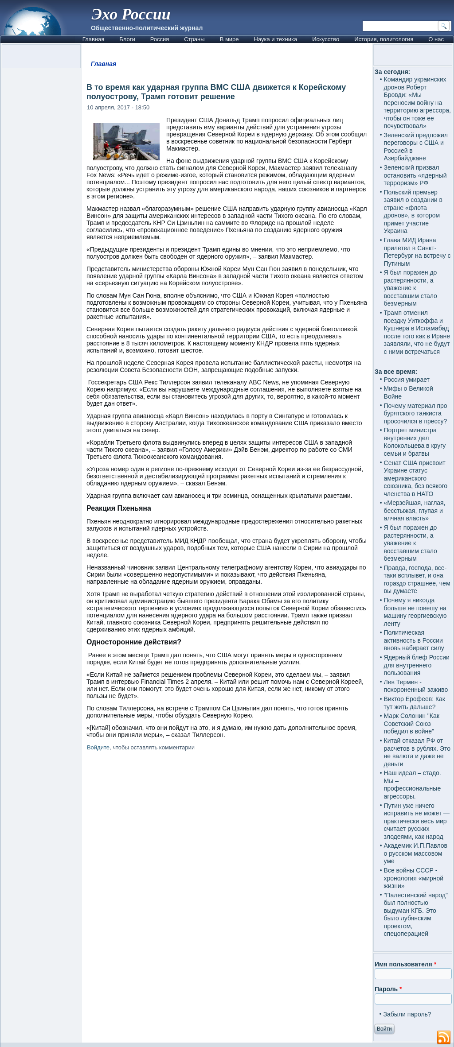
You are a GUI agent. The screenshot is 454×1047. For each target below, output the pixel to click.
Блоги (127, 39)
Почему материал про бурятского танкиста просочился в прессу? (415, 413)
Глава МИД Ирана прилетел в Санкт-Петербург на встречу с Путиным (417, 252)
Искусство (325, 39)
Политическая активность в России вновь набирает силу (414, 640)
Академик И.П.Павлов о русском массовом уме (415, 853)
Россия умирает (407, 379)
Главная (93, 39)
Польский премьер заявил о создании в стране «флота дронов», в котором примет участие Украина (413, 212)
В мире (229, 39)
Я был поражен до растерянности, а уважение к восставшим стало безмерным (410, 288)
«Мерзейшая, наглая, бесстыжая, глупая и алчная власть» (415, 510)
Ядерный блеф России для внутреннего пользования (417, 665)
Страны (194, 39)
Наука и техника (275, 39)
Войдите (98, 747)
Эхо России (131, 14)
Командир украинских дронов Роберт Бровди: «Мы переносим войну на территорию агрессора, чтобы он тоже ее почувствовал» (417, 102)
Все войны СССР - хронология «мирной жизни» (414, 878)
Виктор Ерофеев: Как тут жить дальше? (414, 702)
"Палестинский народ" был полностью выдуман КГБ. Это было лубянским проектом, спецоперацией (416, 915)
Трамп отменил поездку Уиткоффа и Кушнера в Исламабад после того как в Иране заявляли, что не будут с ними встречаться (417, 332)
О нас (436, 39)
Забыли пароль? (407, 1014)
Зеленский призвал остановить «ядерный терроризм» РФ (415, 175)
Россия (159, 39)
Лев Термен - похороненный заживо (416, 686)
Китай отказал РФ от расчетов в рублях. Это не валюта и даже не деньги (417, 752)
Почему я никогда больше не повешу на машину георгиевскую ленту (415, 612)
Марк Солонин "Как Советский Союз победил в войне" (411, 723)
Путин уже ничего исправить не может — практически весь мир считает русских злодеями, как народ (417, 821)
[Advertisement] (227, 842)
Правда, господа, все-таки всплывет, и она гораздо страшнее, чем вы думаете (417, 579)
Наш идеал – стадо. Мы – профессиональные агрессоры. (412, 784)
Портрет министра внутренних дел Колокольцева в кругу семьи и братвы (415, 442)
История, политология (383, 39)
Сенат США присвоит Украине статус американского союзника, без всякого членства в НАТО (416, 478)
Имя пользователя (405, 964)
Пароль (388, 989)
